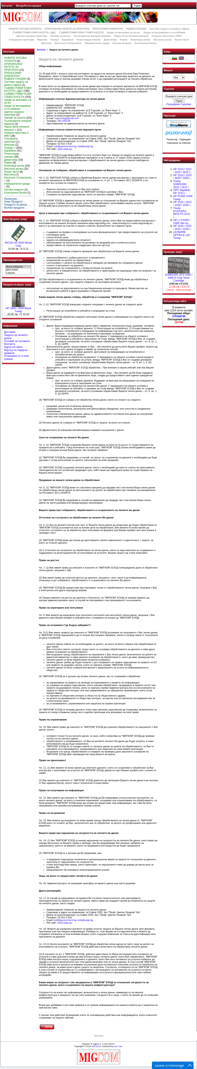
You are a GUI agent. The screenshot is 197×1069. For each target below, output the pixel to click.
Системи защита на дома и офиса (169, 28)
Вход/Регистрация (28, 5)
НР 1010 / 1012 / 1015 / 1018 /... (182, 227)
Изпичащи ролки (140, 39)
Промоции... (11, 198)
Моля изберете (18, 266)
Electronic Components (68, 43)
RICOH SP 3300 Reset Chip (18, 243)
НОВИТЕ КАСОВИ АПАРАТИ (24, 28)
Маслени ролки (162, 39)
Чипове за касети (60, 36)
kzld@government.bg (65, 146)
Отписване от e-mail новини (16, 357)
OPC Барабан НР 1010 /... (181, 192)
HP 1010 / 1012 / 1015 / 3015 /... (182, 171)
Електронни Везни (146, 43)
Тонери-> (9, 147)
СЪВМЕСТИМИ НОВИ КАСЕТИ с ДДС (34, 32)
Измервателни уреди (97, 43)
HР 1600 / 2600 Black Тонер (18, 309)
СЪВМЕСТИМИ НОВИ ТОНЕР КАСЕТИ (81, 32)
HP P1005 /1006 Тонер (183, 198)
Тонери (54, 39)
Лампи (124, 39)
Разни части (182, 39)
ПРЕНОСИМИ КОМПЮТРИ (108, 28)
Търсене (169, 89)
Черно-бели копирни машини (131, 36)
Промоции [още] (173, 252)
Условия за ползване (17, 341)
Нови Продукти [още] (15, 219)
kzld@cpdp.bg (85, 146)
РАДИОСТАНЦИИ (136, 28)
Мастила (46, 43)
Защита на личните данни (16, 337)
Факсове (42, 39)
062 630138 (64, 121)
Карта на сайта (13, 347)
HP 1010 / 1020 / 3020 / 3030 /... (182, 177)
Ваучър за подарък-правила (16, 352)
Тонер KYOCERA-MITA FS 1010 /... (181, 213)
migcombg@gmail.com (67, 118)
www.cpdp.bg (64, 149)
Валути (168, 70)
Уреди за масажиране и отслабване (164, 32)
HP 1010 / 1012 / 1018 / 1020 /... (182, 204)
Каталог (7, 5)
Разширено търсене (179, 104)
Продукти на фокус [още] (17, 284)
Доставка (9, 332)
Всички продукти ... (15, 207)
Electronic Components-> (18, 179)
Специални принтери (21, 39)
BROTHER (18, 269)
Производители (12, 260)
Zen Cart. (118, 1046)
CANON (18, 273)
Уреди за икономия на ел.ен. (123, 32)
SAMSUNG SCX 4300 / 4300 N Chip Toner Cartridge (178, 276)
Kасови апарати (122, 43)
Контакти (9, 344)
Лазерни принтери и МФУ (167, 36)
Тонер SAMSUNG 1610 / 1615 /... (182, 184)
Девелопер (110, 39)
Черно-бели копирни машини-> (16, 128)
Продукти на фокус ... (17, 204)
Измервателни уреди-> (17, 185)
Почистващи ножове (88, 39)
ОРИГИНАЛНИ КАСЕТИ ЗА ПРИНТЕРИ (67, 28)
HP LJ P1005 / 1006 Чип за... (181, 222)
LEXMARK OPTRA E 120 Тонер (181, 235)
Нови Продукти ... (14, 201)
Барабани (67, 39)
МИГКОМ (96, 1046)
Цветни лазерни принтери (31, 36)
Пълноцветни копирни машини (92, 36)
